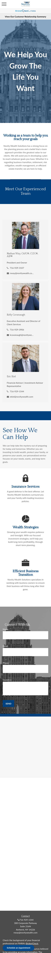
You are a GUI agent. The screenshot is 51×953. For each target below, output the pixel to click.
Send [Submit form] (8, 703)
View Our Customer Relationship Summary (25, 16)
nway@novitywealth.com (22, 273)
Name (5, 629)
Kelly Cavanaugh (16, 314)
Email (5, 646)
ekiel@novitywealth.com (21, 396)
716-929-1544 (17, 391)
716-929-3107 (17, 268)
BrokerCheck (32, 943)
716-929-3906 (17, 329)
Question (7, 679)
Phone (6, 663)
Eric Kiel (11, 376)
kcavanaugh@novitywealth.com (22, 335)
